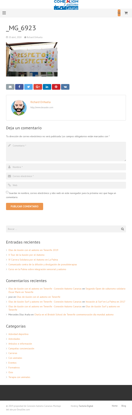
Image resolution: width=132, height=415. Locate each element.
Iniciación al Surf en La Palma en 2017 (105, 301)
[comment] (66, 151)
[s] (66, 229)
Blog (124, 405)
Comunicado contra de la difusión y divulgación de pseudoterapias (42, 264)
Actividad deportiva (18, 334)
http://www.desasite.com (41, 107)
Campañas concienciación (21, 348)
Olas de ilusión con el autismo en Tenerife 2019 (33, 250)
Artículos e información (20, 343)
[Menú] (4, 13)
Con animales (15, 357)
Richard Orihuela (34, 37)
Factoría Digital (86, 406)
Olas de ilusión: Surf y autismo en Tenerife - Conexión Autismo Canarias (45, 301)
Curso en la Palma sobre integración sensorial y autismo (37, 269)
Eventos (12, 362)
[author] (66, 167)
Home (115, 405)
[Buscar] (119, 12)
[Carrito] (126, 13)
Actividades (14, 338)
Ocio (10, 372)
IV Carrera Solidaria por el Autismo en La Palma (33, 259)
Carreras (12, 353)
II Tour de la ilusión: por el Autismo (26, 254)
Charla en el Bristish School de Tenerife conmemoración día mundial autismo (74, 314)
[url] (66, 185)
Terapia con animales (19, 377)
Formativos (14, 367)
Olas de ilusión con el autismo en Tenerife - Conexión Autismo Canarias (45, 288)
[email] (66, 176)
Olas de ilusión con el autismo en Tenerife (38, 296)
